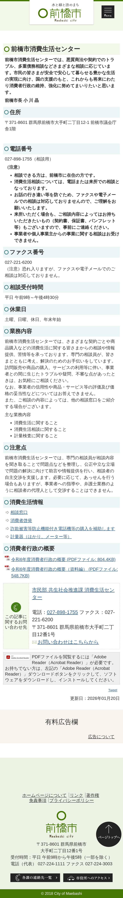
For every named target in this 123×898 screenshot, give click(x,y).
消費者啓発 (21, 520)
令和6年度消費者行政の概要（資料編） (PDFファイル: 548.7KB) (64, 572)
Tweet (112, 690)
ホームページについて (44, 795)
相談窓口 (19, 512)
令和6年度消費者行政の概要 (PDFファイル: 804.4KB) (63, 559)
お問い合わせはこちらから (68, 642)
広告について (101, 736)
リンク (76, 795)
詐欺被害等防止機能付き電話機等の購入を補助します (62, 528)
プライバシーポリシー (71, 800)
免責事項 (37, 800)
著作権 (92, 795)
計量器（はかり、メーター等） (41, 536)
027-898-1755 (62, 612)
